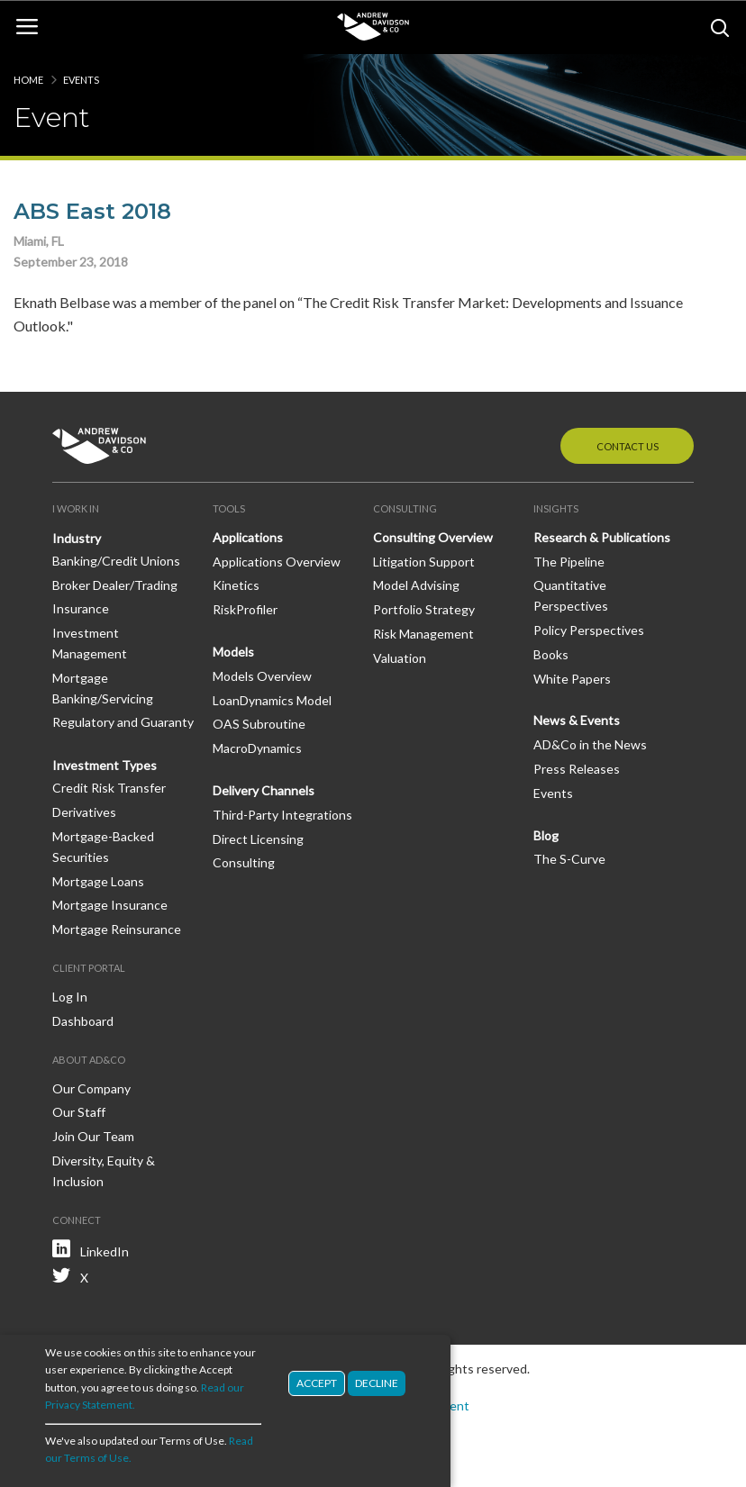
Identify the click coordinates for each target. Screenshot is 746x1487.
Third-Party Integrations (282, 814)
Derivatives (84, 812)
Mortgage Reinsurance (116, 929)
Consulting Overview (433, 537)
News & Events (576, 720)
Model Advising (416, 585)
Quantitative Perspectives (570, 595)
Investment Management (89, 643)
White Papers (572, 678)
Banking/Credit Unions (116, 560)
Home (28, 80)
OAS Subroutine (259, 723)
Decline (376, 1383)
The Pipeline (569, 561)
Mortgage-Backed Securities (103, 847)
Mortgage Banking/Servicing (102, 688)
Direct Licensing (258, 839)
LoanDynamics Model (272, 700)
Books (551, 654)
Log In (69, 996)
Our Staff (78, 1112)
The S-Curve (569, 858)
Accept (316, 1383)
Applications (248, 537)
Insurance (80, 608)
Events (81, 80)
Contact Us (627, 446)
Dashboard (83, 1021)
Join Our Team (93, 1136)
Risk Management (423, 633)
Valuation (399, 658)
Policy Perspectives (588, 630)
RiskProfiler (245, 609)
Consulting (244, 862)
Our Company (91, 1088)
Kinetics (236, 585)
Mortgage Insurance (110, 904)
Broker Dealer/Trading (114, 585)
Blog (546, 835)
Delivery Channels (263, 790)
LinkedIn (104, 1251)
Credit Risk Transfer (109, 787)
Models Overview (262, 676)
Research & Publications (601, 537)
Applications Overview (277, 561)
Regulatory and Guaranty (123, 722)
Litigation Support (424, 561)
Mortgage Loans (98, 881)
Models (233, 651)
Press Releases (576, 768)
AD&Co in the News (590, 744)
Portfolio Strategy (424, 609)
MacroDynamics (257, 748)
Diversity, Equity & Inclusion (103, 1171)
